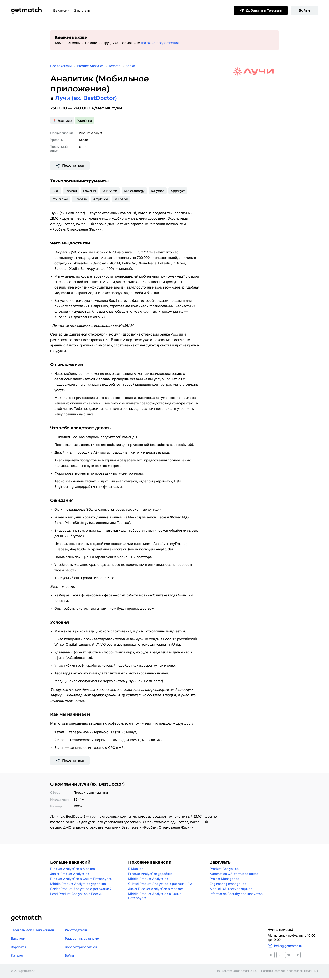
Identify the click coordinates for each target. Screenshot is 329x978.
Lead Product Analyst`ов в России (76, 894)
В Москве (135, 869)
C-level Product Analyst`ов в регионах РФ (160, 884)
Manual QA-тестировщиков (231, 889)
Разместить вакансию (82, 938)
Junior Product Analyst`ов (69, 874)
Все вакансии (61, 66)
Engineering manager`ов (228, 884)
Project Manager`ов (224, 879)
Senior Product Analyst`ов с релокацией (80, 889)
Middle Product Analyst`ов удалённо (78, 884)
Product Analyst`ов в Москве (72, 869)
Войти (304, 10)
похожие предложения (160, 43)
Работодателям (77, 930)
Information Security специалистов (236, 894)
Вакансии (61, 10)
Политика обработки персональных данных (289, 971)
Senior (130, 66)
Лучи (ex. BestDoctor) (86, 98)
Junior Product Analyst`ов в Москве (155, 889)
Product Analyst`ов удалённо (150, 874)
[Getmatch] (26, 10)
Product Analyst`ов (224, 869)
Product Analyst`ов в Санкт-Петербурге (81, 879)
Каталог (17, 955)
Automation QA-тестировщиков (234, 874)
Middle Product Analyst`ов (148, 879)
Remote (114, 66)
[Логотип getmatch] (26, 918)
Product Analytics (90, 66)
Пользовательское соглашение (236, 971)
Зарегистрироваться (81, 947)
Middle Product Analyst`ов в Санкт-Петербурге (155, 896)
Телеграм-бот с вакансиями (32, 930)
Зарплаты (82, 10)
